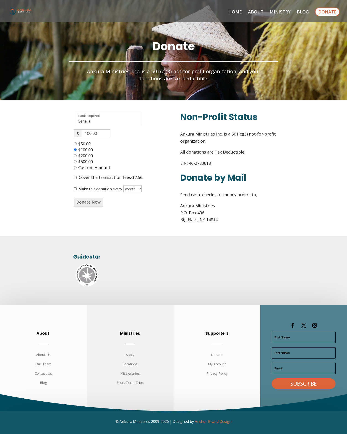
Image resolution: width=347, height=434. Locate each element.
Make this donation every (110, 189)
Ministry (280, 12)
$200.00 (85, 155)
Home (235, 12)
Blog (303, 12)
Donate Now (88, 202)
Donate (327, 12)
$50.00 (84, 143)
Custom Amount (94, 167)
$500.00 (85, 161)
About (256, 12)
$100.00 (85, 149)
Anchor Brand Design (213, 421)
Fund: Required (89, 115)
